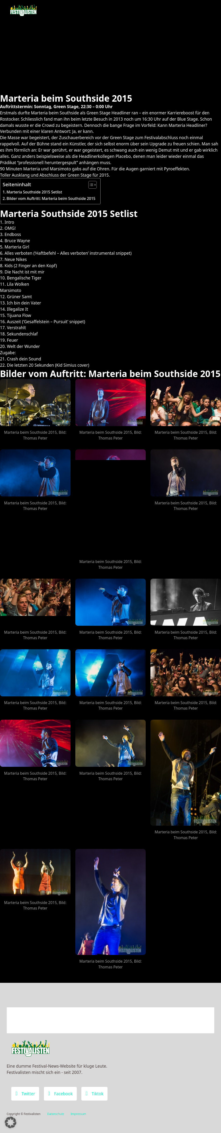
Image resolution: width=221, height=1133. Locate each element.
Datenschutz (55, 1114)
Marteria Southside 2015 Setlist (34, 192)
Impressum (78, 1114)
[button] (10, 1122)
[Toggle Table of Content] (90, 185)
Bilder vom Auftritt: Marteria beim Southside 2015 (50, 198)
